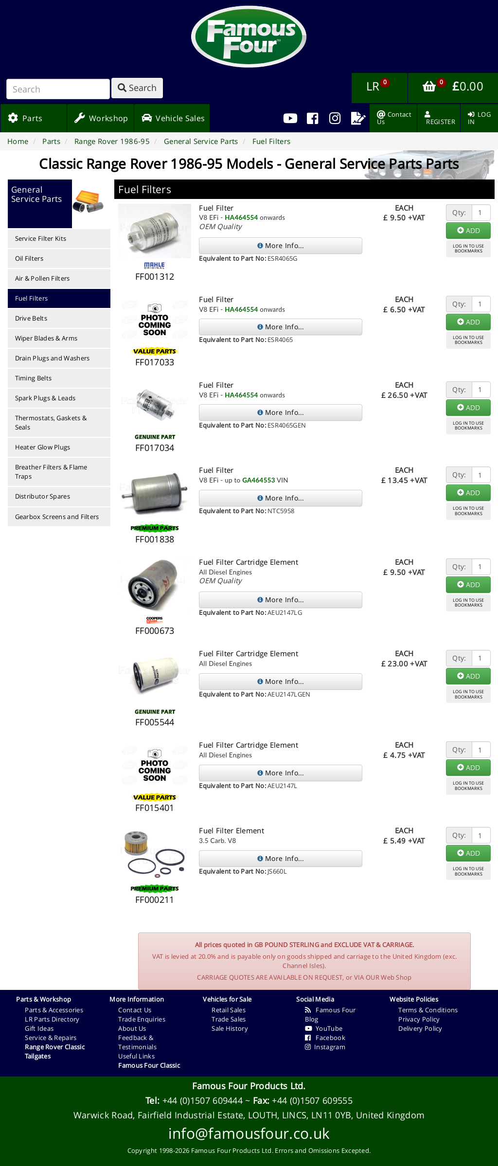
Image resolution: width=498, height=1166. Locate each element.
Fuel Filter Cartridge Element (248, 562)
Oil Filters (29, 258)
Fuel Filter (216, 208)
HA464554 (241, 217)
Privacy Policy (419, 1019)
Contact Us (134, 1009)
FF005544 (154, 722)
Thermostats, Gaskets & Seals (51, 422)
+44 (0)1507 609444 (202, 1100)
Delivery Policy (420, 1028)
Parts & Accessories (54, 1009)
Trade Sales (229, 1019)
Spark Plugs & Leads (45, 398)
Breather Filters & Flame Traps (51, 472)
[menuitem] (312, 118)
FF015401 (154, 807)
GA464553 (258, 480)
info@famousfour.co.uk (249, 1133)
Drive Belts (31, 318)
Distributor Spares (42, 496)
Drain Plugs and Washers (52, 358)
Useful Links (136, 1056)
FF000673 (154, 630)
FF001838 (154, 539)
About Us (132, 1028)
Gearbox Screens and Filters (57, 516)
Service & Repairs (50, 1037)
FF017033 (154, 362)
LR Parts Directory (52, 1019)
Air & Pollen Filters (42, 278)
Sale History (230, 1028)
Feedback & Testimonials (137, 1042)
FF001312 (154, 276)
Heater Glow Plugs (43, 447)
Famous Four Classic (149, 1065)
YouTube (323, 1028)
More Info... (280, 245)
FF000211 (154, 899)
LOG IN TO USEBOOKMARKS (468, 248)
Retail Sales (229, 1009)
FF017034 (154, 447)
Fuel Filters (31, 298)
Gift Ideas (39, 1028)
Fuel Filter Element (231, 830)
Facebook (325, 1037)
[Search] (58, 89)
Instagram (325, 1046)
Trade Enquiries (141, 1019)
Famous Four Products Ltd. (249, 1086)
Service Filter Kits (41, 238)
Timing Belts (33, 378)
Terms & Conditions (428, 1009)
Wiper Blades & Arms (46, 338)
